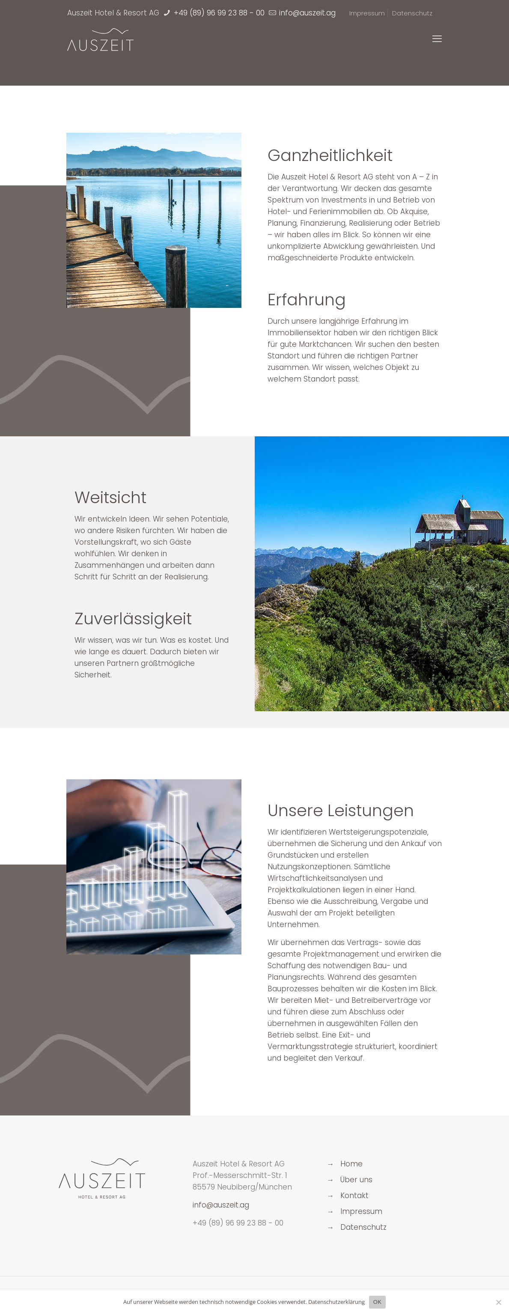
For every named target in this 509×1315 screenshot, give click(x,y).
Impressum (367, 13)
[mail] (306, 13)
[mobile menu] (437, 39)
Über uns (356, 1180)
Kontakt (354, 1195)
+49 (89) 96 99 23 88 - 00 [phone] (218, 13)
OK (377, 1302)
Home (351, 1164)
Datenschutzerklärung (336, 1302)
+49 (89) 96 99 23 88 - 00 (238, 1223)
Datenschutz (412, 13)
